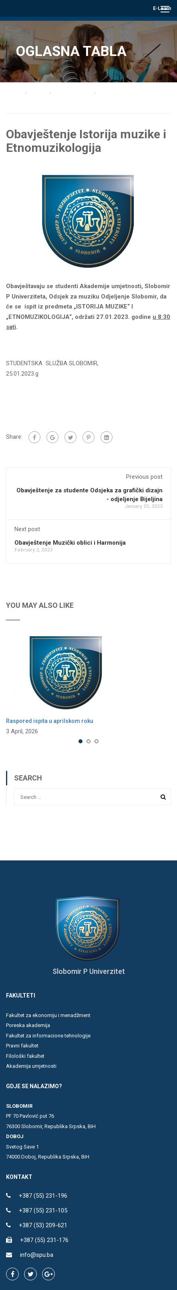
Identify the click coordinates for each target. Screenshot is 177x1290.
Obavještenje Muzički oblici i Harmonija (70, 542)
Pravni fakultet (22, 1046)
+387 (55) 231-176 (44, 1240)
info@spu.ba (36, 1254)
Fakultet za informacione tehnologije (48, 1036)
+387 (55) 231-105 (43, 1210)
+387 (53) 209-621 (43, 1225)
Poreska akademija (28, 1025)
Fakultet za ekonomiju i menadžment (48, 1015)
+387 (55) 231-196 (43, 1195)
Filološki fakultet (25, 1056)
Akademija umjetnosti (31, 1066)
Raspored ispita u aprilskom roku (49, 721)
